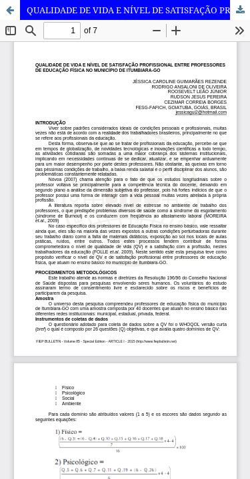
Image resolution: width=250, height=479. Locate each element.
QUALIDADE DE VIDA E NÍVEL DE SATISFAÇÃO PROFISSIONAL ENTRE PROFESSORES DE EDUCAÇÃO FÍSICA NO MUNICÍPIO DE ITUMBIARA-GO (138, 10)
